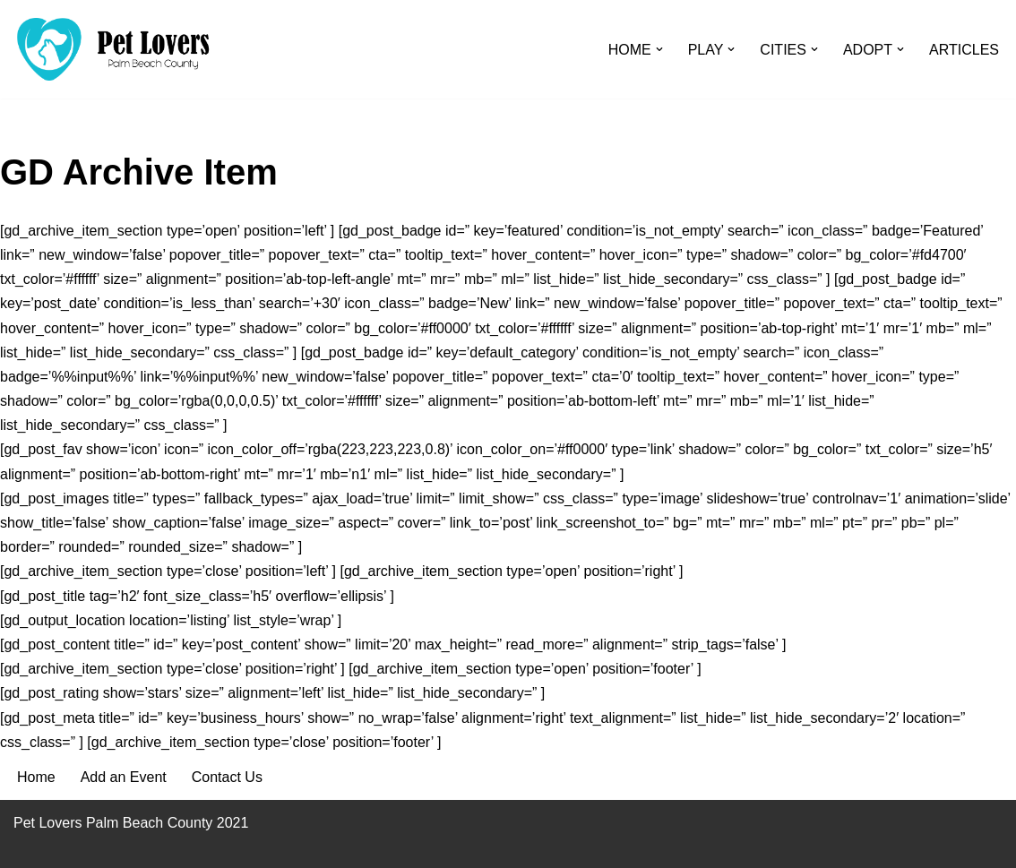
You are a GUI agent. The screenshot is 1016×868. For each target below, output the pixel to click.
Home (36, 777)
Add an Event (124, 777)
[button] (659, 49)
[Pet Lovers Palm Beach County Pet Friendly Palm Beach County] (112, 49)
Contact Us (227, 777)
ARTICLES (964, 49)
